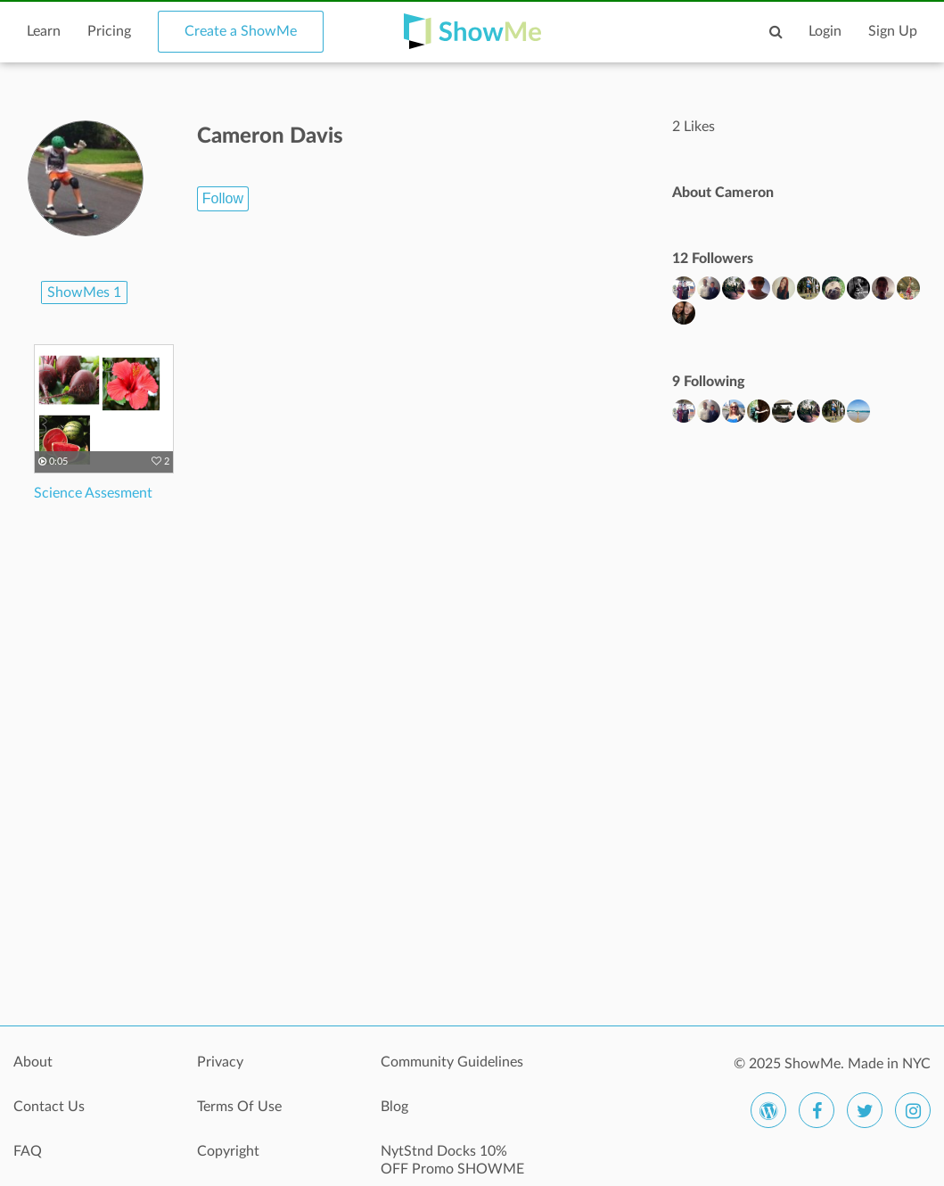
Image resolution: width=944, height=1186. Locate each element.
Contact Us (49, 1107)
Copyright (228, 1151)
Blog (394, 1107)
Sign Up (892, 31)
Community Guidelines (452, 1062)
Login (825, 31)
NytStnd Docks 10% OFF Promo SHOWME (452, 1160)
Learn (44, 31)
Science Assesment (93, 493)
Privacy (220, 1062)
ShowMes (84, 292)
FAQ (27, 1151)
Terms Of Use (239, 1107)
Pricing (109, 31)
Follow (222, 198)
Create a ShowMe (241, 31)
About (33, 1062)
